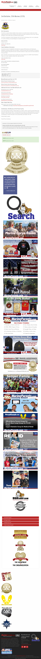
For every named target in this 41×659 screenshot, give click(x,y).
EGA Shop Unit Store (5, 97)
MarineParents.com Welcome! (12, 6)
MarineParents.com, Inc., (6, 638)
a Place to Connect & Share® (8, 525)
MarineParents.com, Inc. (21, 655)
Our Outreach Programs (7, 517)
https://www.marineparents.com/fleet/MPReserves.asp (10, 85)
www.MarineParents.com (6, 90)
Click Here (3, 45)
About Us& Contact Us (19, 6)
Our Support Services (7, 520)
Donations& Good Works (31, 6)
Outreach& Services (25, 6)
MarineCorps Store (37, 6)
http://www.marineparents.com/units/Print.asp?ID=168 (23, 105)
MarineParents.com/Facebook (7, 100)
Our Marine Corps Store (7, 522)
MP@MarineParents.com (26, 644)
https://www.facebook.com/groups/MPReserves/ (9, 82)
